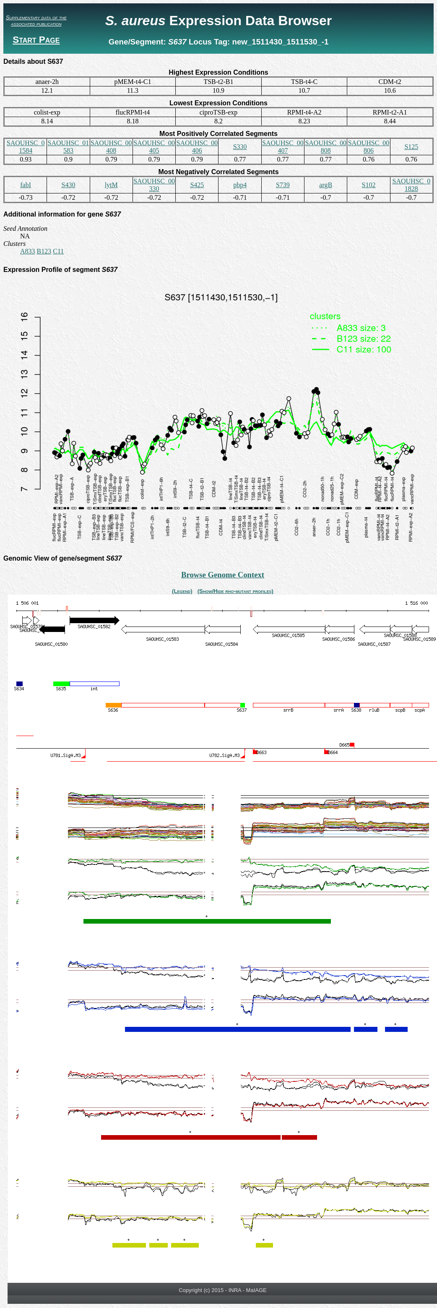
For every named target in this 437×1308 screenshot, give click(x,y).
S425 (197, 184)
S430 (68, 184)
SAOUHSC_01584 (26, 146)
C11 (58, 251)
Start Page (36, 39)
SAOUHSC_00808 (325, 146)
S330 (240, 146)
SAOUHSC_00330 (154, 185)
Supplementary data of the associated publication (36, 20)
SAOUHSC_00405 (154, 146)
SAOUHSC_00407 (283, 146)
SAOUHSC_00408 (111, 146)
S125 (411, 146)
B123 (44, 251)
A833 (27, 251)
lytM (111, 184)
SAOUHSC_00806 (369, 146)
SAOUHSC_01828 (411, 185)
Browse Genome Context (222, 574)
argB (325, 184)
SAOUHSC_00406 (197, 146)
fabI (25, 184)
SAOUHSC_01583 (68, 146)
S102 (369, 184)
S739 (283, 184)
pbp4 (240, 184)
